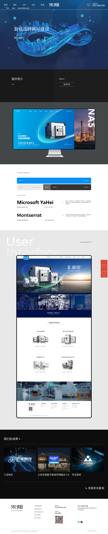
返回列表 (67, 84)
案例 (5, 5)
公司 (24, 5)
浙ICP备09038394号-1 (34, 531)
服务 (15, 5)
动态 (33, 5)
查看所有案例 (94, 488)
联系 (42, 5)
